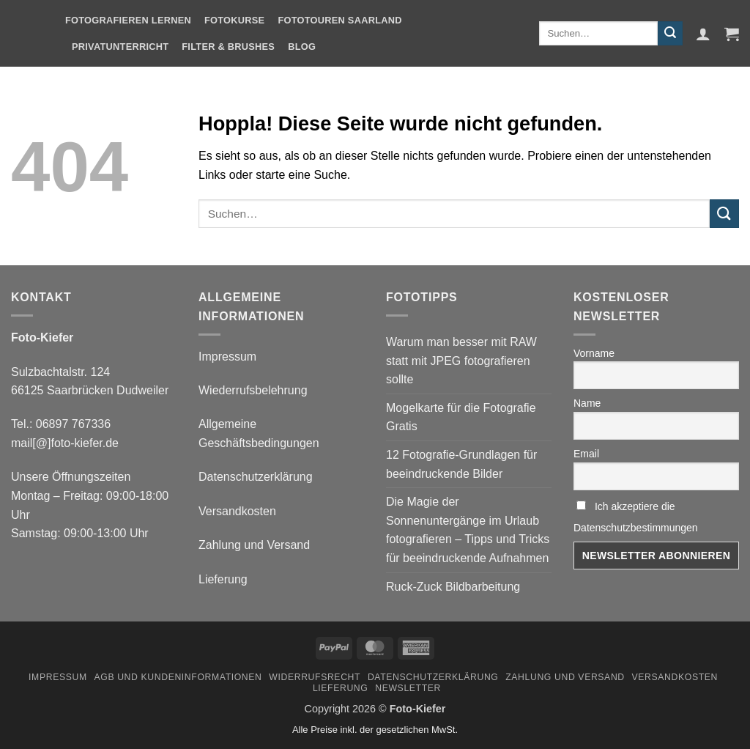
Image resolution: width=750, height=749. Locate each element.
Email (586, 454)
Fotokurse (234, 20)
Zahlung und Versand (254, 545)
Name (587, 403)
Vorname (594, 353)
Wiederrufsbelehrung (253, 390)
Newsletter (408, 688)
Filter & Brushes (228, 46)
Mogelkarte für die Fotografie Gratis (461, 417)
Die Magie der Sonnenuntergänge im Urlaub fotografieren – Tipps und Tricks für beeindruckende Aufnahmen (467, 529)
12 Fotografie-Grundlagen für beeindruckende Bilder (461, 464)
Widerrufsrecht (314, 677)
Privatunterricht (120, 46)
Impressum (227, 356)
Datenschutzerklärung (255, 477)
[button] (703, 34)
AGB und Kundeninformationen (177, 677)
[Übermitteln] (670, 33)
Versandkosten (237, 511)
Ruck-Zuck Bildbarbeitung (453, 586)
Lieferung (223, 579)
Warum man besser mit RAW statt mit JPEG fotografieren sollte (461, 360)
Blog (302, 46)
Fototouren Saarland (339, 20)
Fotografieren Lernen (128, 20)
